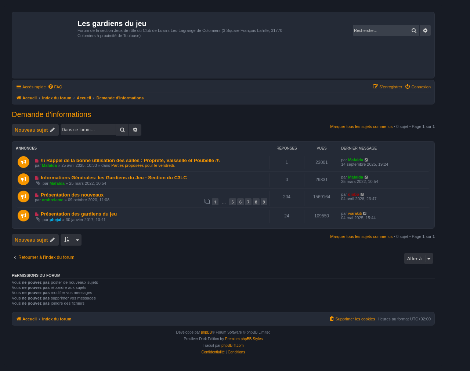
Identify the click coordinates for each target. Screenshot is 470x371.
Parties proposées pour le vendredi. (143, 165)
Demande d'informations (51, 114)
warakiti (355, 213)
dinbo (353, 194)
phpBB (206, 332)
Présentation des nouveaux (72, 195)
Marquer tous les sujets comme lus (361, 126)
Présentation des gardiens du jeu (79, 214)
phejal (55, 219)
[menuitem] (55, 86)
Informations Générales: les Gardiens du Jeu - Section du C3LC (114, 177)
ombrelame (53, 200)
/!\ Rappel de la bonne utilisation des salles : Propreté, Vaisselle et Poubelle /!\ (130, 160)
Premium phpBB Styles (244, 339)
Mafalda (49, 165)
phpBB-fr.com (232, 346)
